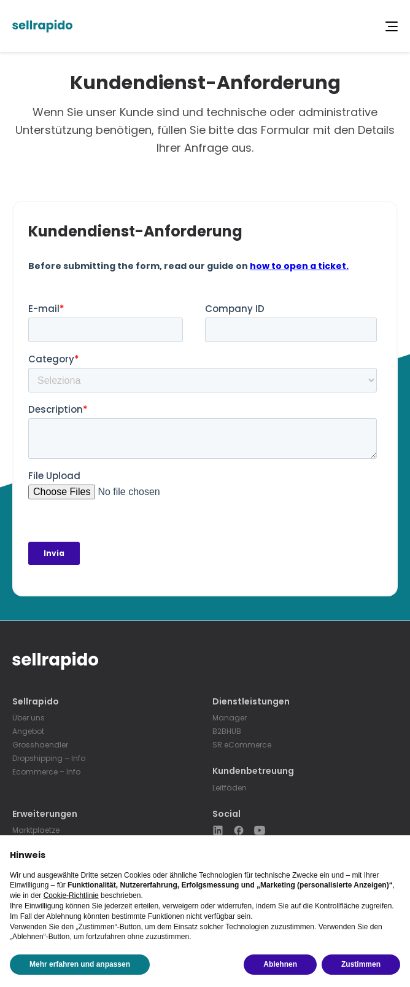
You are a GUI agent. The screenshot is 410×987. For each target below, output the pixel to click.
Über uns (28, 717)
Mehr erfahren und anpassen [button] (79, 964)
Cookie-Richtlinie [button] (71, 895)
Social (226, 814)
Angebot (28, 731)
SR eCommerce (241, 744)
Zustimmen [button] (361, 964)
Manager (229, 717)
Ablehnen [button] (280, 964)
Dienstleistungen (251, 702)
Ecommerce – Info (46, 772)
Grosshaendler (40, 744)
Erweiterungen (44, 814)
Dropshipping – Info (48, 758)
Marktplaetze (36, 830)
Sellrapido (35, 702)
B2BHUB (226, 731)
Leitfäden (229, 787)
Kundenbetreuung (253, 771)
